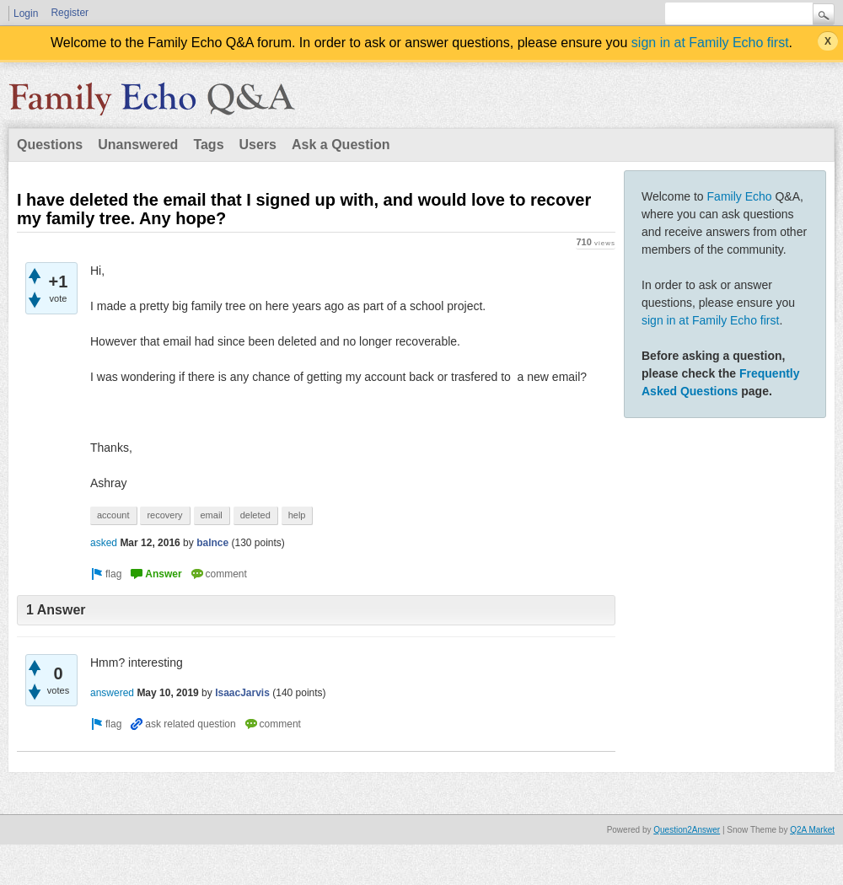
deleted (255, 515)
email (212, 515)
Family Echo (739, 196)
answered (112, 693)
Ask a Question (340, 144)
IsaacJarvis (242, 693)
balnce (212, 543)
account (113, 515)
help (297, 515)
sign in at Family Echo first (710, 42)
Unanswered (138, 144)
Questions (50, 144)
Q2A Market (812, 829)
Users (258, 144)
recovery (164, 515)
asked (103, 543)
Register (70, 13)
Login (25, 13)
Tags (208, 144)
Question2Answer (686, 829)
